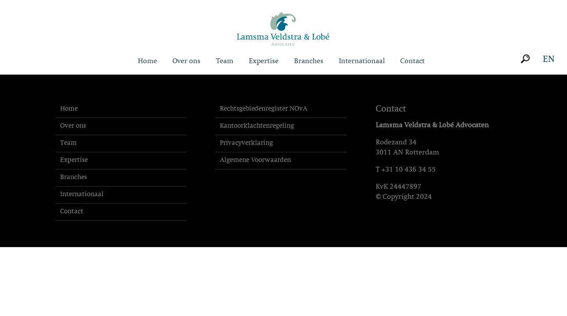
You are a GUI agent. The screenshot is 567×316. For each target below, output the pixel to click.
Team (224, 61)
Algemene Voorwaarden (255, 160)
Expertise (264, 61)
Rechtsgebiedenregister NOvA (263, 109)
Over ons (186, 61)
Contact (412, 61)
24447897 (405, 186)
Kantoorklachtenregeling (257, 126)
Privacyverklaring (246, 143)
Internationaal (362, 61)
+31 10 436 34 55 (408, 169)
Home (147, 61)
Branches (308, 61)
